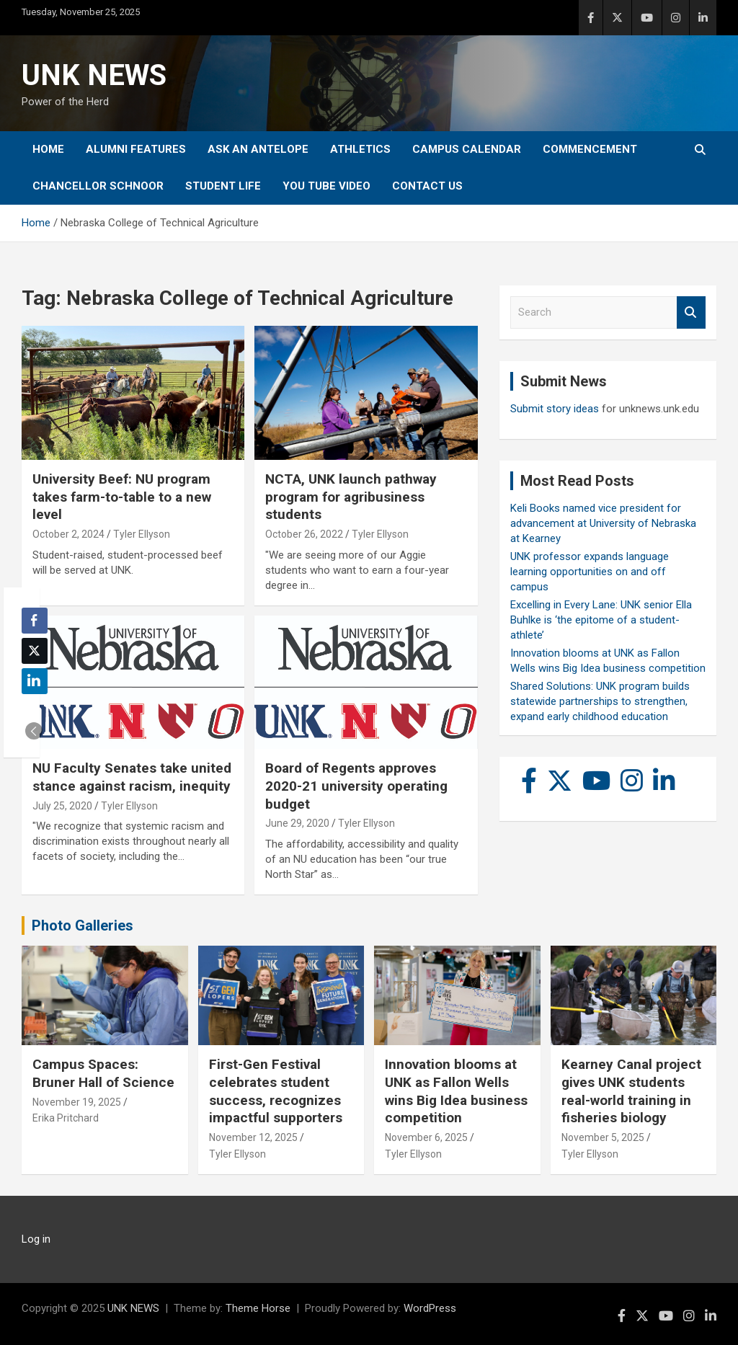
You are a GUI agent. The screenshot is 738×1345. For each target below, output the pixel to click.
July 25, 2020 (62, 806)
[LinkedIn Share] (35, 681)
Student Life (223, 185)
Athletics (360, 149)
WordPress (430, 1308)
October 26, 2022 (304, 534)
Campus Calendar (466, 149)
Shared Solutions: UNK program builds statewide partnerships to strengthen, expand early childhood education (600, 701)
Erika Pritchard (65, 1118)
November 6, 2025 (426, 1137)
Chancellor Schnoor (98, 185)
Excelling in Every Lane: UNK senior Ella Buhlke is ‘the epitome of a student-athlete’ (601, 620)
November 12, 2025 (253, 1137)
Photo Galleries (82, 925)
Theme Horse (258, 1308)
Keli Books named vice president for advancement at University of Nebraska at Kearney (603, 523)
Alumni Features (136, 149)
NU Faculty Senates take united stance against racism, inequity (131, 777)
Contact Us (427, 185)
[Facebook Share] (35, 621)
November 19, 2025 (76, 1102)
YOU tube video (326, 185)
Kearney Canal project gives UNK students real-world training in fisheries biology (631, 1091)
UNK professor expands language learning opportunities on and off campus (589, 571)
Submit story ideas (554, 408)
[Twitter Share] (35, 651)
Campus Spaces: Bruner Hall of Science (103, 1073)
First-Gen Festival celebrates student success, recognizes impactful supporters (275, 1091)
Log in (36, 1239)
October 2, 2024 (68, 534)
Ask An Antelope (258, 149)
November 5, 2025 (602, 1137)
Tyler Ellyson (141, 534)
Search (691, 312)
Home (48, 149)
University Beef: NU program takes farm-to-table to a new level (121, 497)
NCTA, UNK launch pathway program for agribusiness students (351, 497)
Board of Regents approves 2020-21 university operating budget (356, 786)
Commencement (590, 149)
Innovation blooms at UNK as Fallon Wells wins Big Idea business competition (456, 1091)
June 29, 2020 (297, 823)
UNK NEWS (94, 75)
